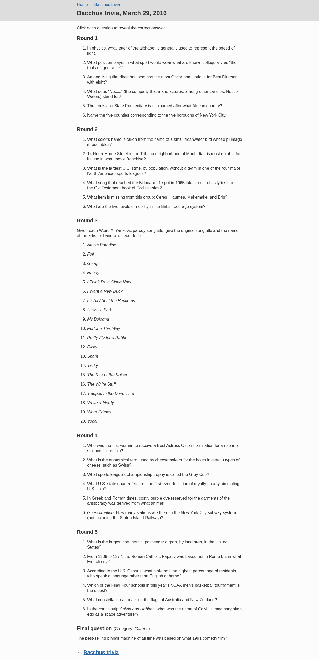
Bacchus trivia (107, 4)
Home (82, 4)
